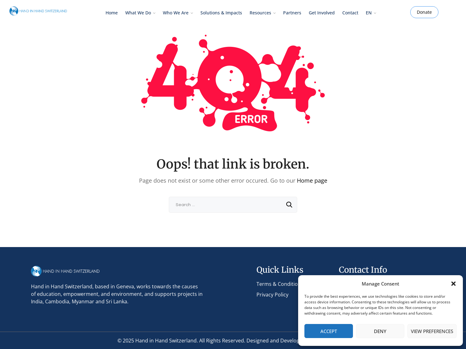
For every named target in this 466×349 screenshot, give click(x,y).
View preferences (432, 331)
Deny (380, 331)
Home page (312, 180)
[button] (453, 284)
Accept (328, 331)
